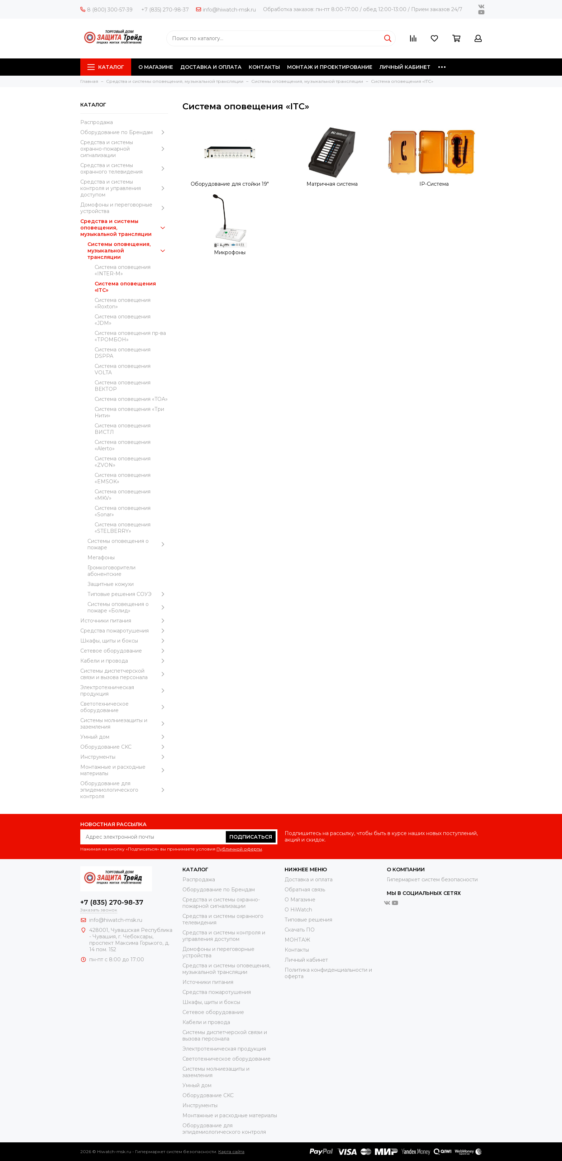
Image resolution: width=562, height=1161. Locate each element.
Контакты (297, 950)
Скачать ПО (300, 930)
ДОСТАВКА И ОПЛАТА (211, 67)
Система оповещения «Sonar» (123, 511)
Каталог (105, 67)
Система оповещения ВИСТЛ (123, 428)
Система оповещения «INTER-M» (123, 270)
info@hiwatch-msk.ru (226, 9)
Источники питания (124, 620)
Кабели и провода (124, 661)
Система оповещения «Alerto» (123, 445)
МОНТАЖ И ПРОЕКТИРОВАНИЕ (329, 67)
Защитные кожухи (110, 584)
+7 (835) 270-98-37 (165, 9)
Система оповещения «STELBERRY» (123, 527)
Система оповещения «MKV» (123, 494)
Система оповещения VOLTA (123, 369)
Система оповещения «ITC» (125, 286)
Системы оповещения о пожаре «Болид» (127, 607)
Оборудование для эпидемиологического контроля (124, 790)
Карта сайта (231, 1151)
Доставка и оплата (309, 879)
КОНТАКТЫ (264, 67)
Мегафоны (101, 557)
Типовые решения (308, 919)
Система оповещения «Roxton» (123, 303)
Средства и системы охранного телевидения (124, 168)
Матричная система (332, 184)
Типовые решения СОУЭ (127, 594)
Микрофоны (230, 252)
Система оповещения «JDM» (123, 319)
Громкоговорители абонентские (111, 570)
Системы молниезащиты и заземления (124, 723)
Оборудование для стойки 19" (230, 184)
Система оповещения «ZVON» (123, 461)
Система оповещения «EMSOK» (123, 478)
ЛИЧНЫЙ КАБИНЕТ (405, 67)
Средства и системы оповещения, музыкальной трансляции (124, 227)
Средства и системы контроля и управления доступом (124, 188)
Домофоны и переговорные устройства (124, 208)
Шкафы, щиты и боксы (124, 641)
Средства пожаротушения (124, 630)
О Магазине (300, 899)
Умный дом (124, 737)
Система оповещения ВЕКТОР (123, 385)
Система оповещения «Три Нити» (129, 412)
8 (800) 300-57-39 (106, 9)
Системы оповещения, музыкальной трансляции (127, 250)
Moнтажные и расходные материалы (124, 770)
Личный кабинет (306, 960)
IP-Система (434, 184)
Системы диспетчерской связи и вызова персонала (124, 674)
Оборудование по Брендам (124, 132)
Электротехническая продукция (124, 690)
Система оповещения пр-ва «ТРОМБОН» (130, 336)
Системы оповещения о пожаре (127, 544)
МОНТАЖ (297, 940)
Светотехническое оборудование (124, 707)
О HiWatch (298, 909)
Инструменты (124, 757)
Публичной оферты (239, 849)
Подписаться (250, 837)
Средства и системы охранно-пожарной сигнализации (124, 148)
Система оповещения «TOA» (131, 399)
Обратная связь (305, 889)
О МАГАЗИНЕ (155, 67)
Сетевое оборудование (124, 651)
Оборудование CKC (124, 747)
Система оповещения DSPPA (123, 352)
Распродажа (96, 122)
